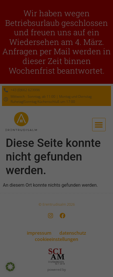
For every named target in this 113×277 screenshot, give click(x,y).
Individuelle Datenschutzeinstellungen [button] (56, 206)
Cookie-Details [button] (31, 218)
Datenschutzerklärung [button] (59, 218)
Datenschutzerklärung (42, 118)
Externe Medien (87, 136)
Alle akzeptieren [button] (56, 156)
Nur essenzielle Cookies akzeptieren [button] (56, 189)
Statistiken (49, 136)
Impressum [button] (84, 218)
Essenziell (17, 136)
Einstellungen (43, 123)
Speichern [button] (56, 172)
